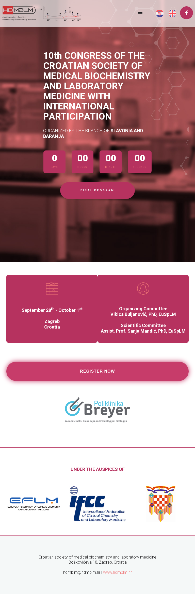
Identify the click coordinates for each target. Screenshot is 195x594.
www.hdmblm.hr (117, 572)
